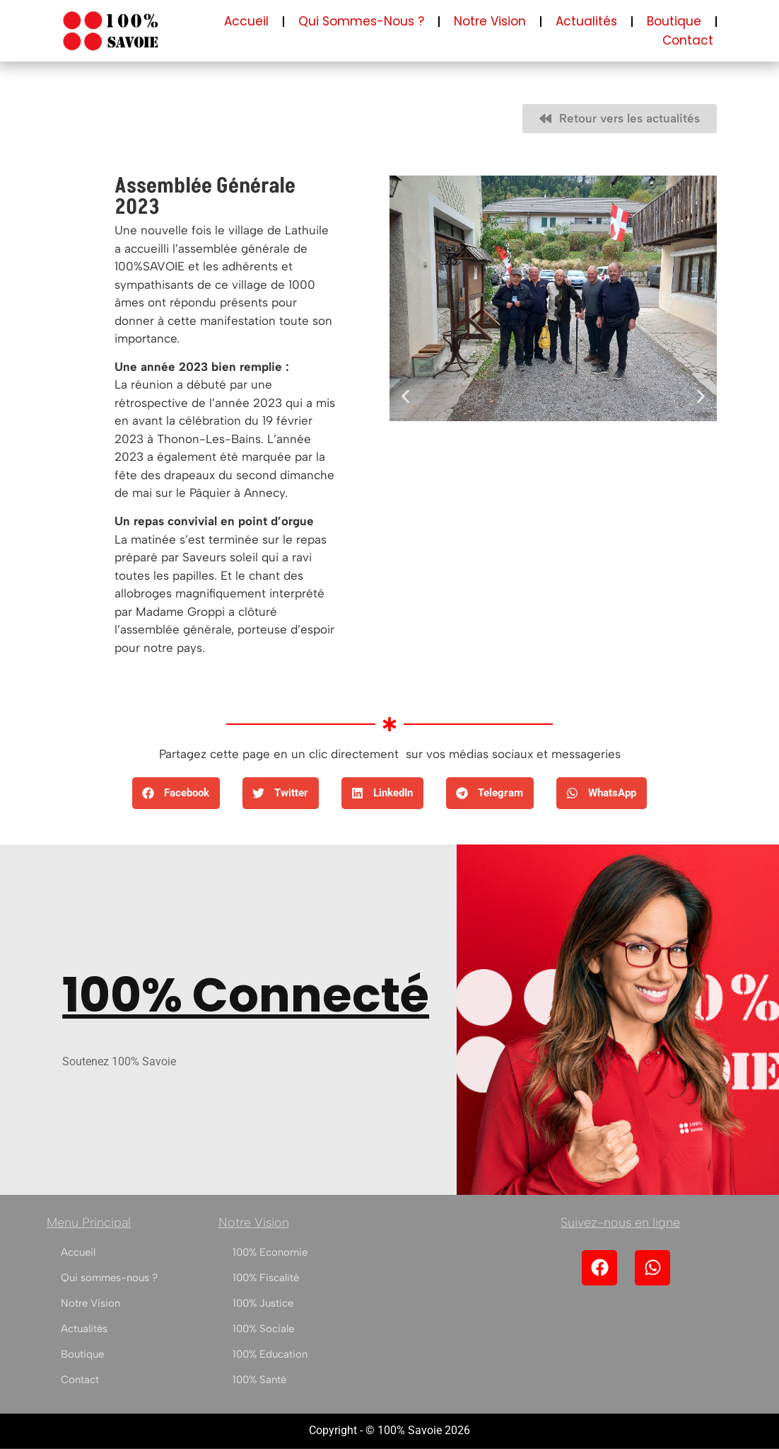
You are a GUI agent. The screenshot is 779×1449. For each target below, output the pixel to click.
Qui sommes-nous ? (361, 21)
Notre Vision (490, 21)
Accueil (246, 21)
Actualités (586, 21)
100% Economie (270, 1252)
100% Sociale (263, 1328)
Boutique (674, 21)
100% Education (270, 1354)
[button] (405, 397)
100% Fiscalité (266, 1277)
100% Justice (263, 1303)
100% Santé (259, 1379)
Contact (687, 40)
